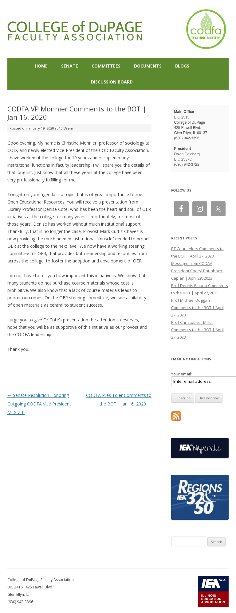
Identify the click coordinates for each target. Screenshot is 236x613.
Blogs (182, 66)
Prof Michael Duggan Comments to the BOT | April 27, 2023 (197, 307)
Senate (69, 66)
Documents (148, 66)
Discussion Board (112, 82)
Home (41, 66)
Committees (106, 66)
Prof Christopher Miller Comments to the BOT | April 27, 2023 (197, 330)
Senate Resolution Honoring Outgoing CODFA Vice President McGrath (39, 403)
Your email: (181, 374)
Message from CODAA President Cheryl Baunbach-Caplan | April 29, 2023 (197, 271)
